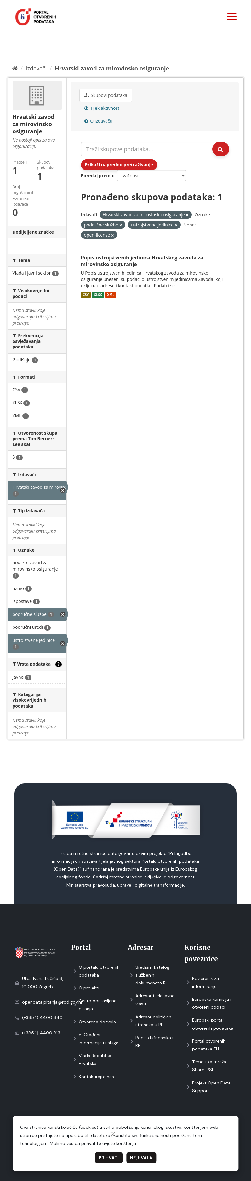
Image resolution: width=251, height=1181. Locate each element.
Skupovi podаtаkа (106, 95)
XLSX (98, 294)
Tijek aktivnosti (102, 108)
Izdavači (36, 68)
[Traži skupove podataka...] (146, 149)
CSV (86, 294)
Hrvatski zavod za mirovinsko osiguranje (112, 68)
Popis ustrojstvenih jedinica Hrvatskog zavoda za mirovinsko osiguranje (142, 261)
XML (110, 294)
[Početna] (15, 68)
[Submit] (220, 149)
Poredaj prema (97, 176)
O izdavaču (98, 121)
